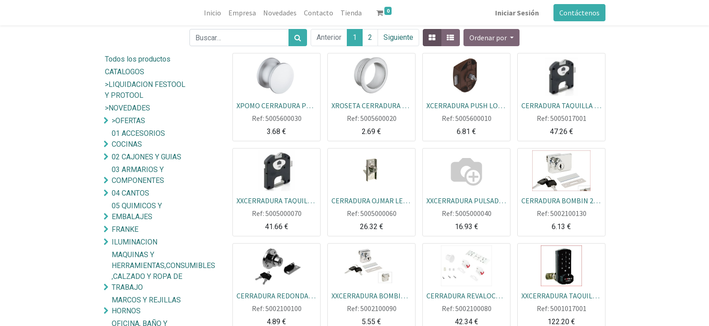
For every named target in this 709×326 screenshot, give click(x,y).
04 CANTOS (130, 193)
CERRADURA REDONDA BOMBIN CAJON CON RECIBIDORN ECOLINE (276, 295)
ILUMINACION (134, 242)
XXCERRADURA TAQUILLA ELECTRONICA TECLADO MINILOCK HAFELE (561, 295)
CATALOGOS (124, 71)
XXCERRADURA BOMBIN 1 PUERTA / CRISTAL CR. (371, 295)
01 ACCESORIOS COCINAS (138, 139)
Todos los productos (137, 59)
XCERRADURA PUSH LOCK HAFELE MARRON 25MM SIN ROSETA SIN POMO (466, 105)
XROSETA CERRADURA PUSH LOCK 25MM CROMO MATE (371, 105)
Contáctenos (579, 12)
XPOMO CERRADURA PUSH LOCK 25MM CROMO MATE (276, 105)
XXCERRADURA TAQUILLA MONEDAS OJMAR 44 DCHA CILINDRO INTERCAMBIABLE (276, 200)
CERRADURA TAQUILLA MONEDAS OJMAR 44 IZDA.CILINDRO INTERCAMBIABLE (561, 105)
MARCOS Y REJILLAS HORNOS (146, 305)
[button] (491, 37)
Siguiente (398, 37)
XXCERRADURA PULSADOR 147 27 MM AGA (466, 200)
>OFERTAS (128, 120)
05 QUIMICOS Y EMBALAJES (137, 211)
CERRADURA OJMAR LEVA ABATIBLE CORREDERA (371, 200)
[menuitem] (212, 13)
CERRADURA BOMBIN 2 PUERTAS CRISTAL (561, 200)
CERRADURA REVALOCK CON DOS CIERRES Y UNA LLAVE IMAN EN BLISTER (466, 295)
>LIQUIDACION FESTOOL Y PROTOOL (145, 90)
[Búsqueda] (297, 37)
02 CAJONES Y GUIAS (146, 157)
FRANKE (125, 229)
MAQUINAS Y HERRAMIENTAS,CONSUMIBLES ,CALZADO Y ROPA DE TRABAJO (157, 271)
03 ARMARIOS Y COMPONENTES (138, 175)
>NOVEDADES (127, 108)
